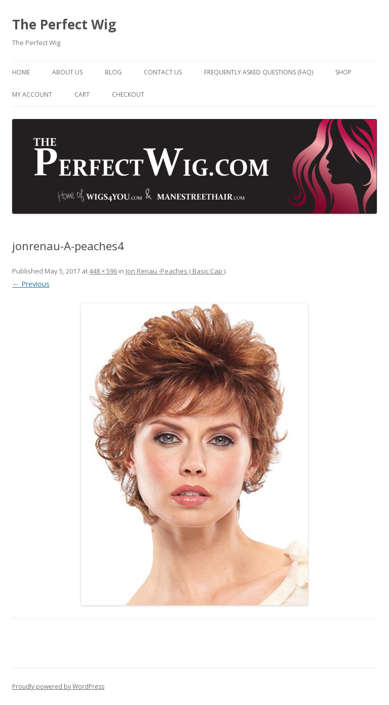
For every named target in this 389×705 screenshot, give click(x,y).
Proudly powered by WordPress (58, 686)
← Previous (31, 284)
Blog (113, 72)
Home (21, 72)
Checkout (128, 94)
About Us (67, 72)
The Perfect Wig (64, 24)
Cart (82, 94)
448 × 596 (103, 271)
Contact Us (163, 72)
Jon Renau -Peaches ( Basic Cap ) (175, 271)
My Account (32, 94)
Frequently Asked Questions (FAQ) (258, 72)
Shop (343, 72)
